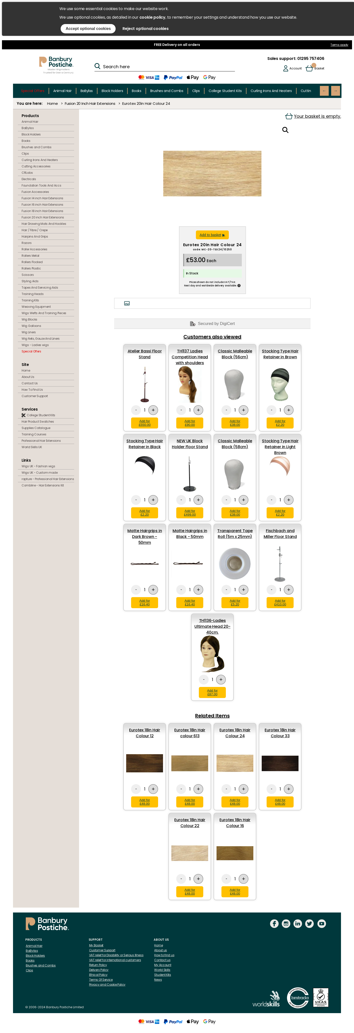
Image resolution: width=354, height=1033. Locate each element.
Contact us (162, 960)
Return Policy (98, 965)
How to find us (164, 955)
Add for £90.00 (190, 423)
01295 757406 (310, 58)
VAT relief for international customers (115, 960)
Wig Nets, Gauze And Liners (41, 338)
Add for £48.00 (144, 801)
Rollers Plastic (31, 268)
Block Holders (112, 90)
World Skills (162, 970)
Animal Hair (62, 90)
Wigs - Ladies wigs (35, 345)
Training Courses (34, 434)
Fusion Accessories (35, 192)
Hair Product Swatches (38, 421)
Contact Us (30, 383)
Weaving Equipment (36, 307)
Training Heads (33, 294)
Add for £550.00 (144, 423)
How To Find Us (32, 390)
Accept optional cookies (88, 29)
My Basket (96, 945)
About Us (28, 377)
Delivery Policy (99, 970)
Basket (319, 68)
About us (160, 950)
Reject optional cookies (145, 28)
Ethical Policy (98, 975)
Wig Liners (29, 332)
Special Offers (32, 90)
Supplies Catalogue (36, 428)
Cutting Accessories (36, 166)
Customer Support (35, 396)
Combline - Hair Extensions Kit (43, 485)
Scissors (28, 275)
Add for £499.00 (190, 512)
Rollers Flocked (32, 262)
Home (52, 103)
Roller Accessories (34, 249)
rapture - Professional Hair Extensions (48, 479)
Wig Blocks (29, 319)
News (158, 980)
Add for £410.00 (280, 602)
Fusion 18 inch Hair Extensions (42, 211)
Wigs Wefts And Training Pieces (44, 313)
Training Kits (30, 300)
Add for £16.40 (144, 602)
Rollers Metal (30, 256)
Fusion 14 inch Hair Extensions (42, 198)
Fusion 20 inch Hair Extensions (43, 217)
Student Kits (162, 975)
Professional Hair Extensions (41, 441)
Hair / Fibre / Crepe (35, 230)
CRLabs (27, 173)
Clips (196, 90)
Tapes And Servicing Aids (40, 287)
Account (295, 68)
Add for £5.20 (235, 602)
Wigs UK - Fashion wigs (38, 466)
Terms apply (339, 45)
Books (136, 90)
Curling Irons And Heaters (271, 90)
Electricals (29, 179)
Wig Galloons (31, 326)
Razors (26, 243)
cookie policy (152, 17)
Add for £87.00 (212, 692)
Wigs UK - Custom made (40, 472)
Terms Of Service (101, 980)
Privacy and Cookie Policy (107, 984)
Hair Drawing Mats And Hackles (44, 224)
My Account (162, 965)
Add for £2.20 (280, 423)
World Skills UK (32, 447)
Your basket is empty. (313, 116)
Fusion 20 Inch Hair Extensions (90, 103)
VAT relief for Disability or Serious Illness (116, 955)
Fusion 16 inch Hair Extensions (42, 204)
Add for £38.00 (235, 423)
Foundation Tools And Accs (41, 185)
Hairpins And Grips (35, 236)
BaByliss (87, 90)
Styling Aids (30, 281)
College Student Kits (225, 90)
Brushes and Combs (166, 90)
